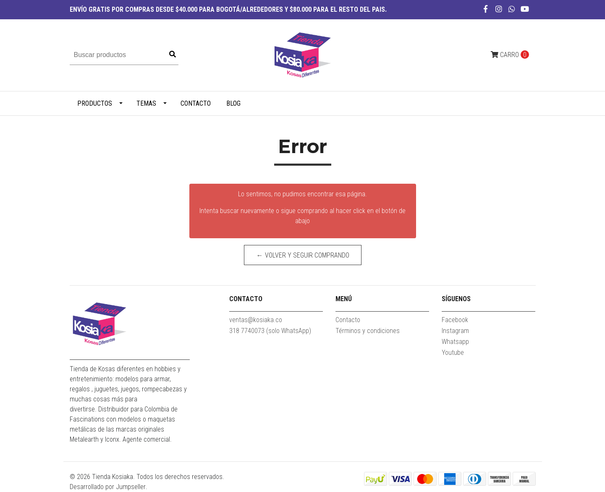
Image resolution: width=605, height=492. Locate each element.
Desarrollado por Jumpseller (108, 487)
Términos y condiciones (367, 331)
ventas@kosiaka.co (255, 320)
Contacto (196, 103)
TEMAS (146, 103)
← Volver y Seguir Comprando (302, 255)
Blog (233, 103)
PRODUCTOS (94, 103)
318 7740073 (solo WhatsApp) (270, 331)
